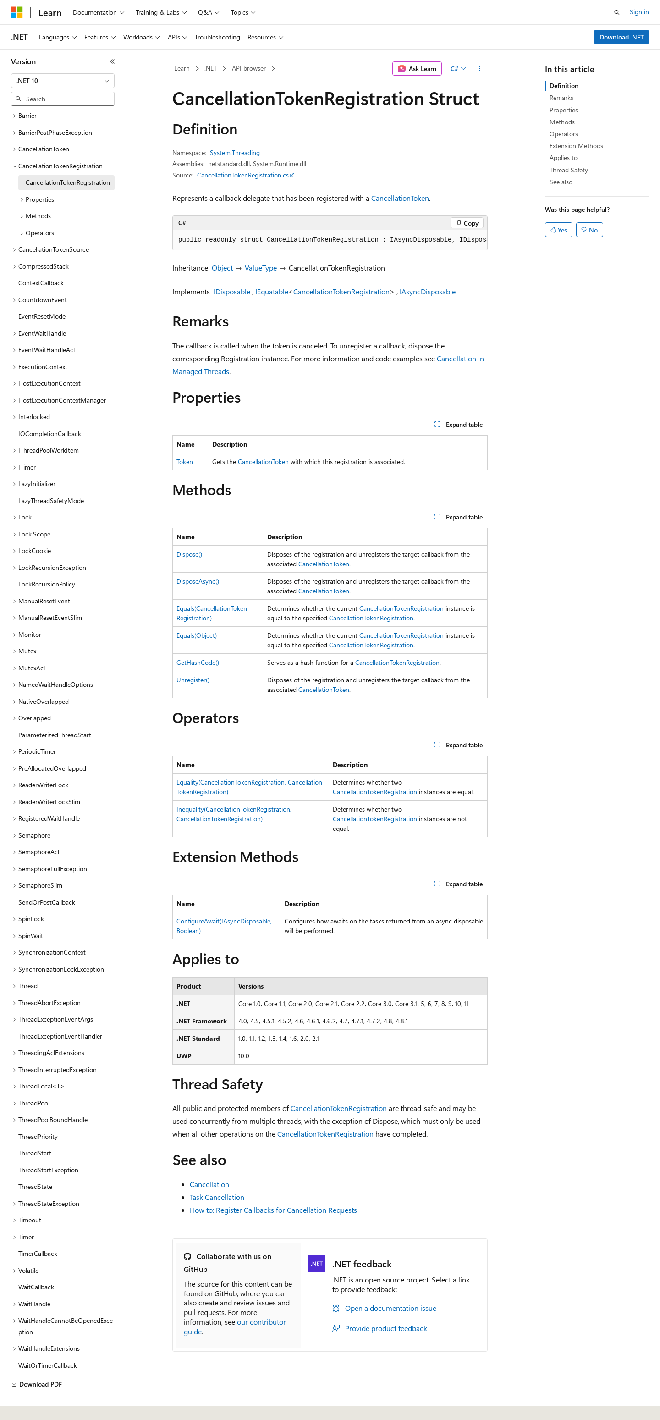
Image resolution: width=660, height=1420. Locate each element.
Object (222, 267)
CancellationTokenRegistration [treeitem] (68, 160)
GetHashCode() (197, 662)
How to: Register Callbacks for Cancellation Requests (273, 1210)
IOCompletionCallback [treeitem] (49, 412)
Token (184, 461)
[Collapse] (112, 61)
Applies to (564, 157)
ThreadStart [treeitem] (34, 1131)
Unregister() (192, 679)
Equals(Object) (196, 635)
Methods (562, 121)
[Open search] (617, 12)
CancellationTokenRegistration (341, 291)
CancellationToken (400, 198)
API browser (249, 68)
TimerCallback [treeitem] (37, 1231)
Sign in (639, 11)
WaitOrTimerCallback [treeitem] (47, 1343)
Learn (182, 68)
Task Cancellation (217, 1197)
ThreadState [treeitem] (35, 1164)
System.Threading (235, 152)
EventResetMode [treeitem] (42, 294)
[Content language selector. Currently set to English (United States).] (53, 1403)
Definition (564, 85)
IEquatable (271, 291)
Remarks (561, 97)
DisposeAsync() (197, 581)
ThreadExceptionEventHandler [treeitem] (60, 1014)
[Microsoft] (17, 12)
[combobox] (63, 80)
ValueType (261, 267)
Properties (564, 109)
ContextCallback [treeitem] (41, 261)
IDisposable (232, 291)
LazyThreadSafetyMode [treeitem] (51, 479)
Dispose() (189, 554)
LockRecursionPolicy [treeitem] (46, 562)
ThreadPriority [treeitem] (38, 1115)
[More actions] (480, 68)
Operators (564, 133)
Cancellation (209, 1184)
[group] (330, 240)
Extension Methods (576, 145)
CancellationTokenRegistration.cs (243, 175)
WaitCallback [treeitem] (36, 1265)
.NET (210, 68)
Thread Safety (569, 170)
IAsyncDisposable (428, 291)
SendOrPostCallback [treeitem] (46, 880)
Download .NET (622, 37)
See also (561, 181)
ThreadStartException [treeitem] (48, 1148)
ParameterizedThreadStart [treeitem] (54, 713)
